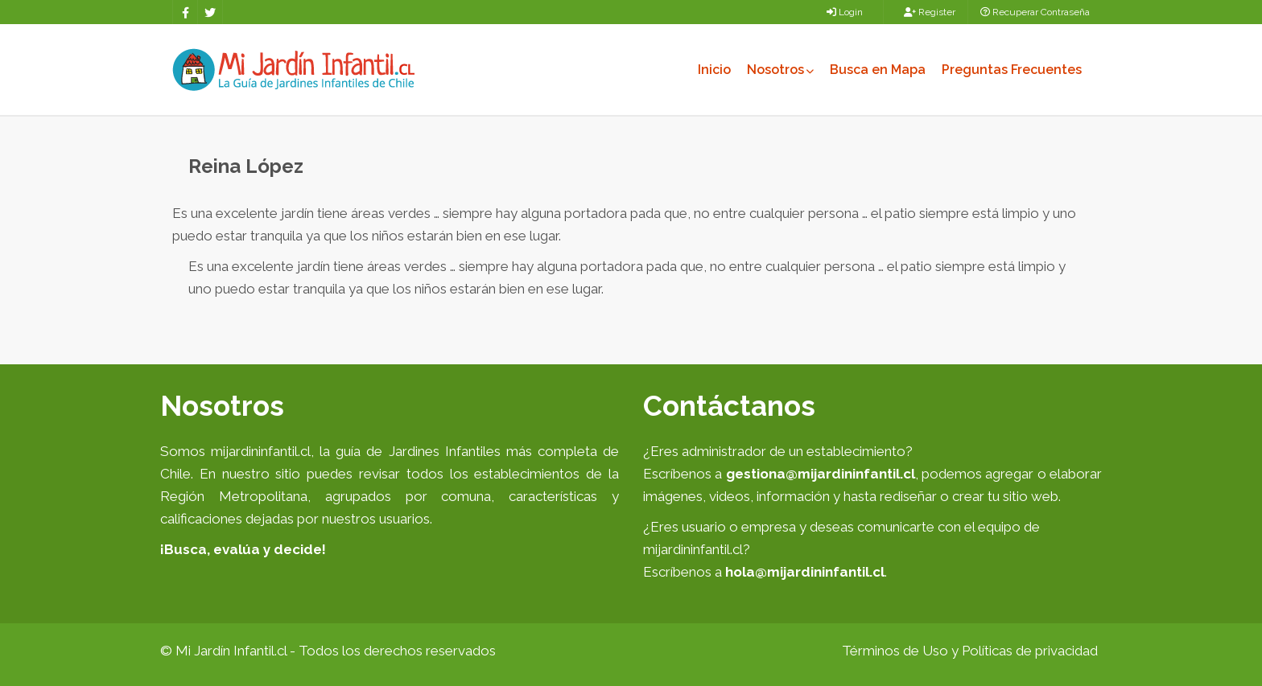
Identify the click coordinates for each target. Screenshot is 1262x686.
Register (929, 12)
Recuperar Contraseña (1035, 12)
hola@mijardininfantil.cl (805, 572)
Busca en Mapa (878, 69)
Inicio (714, 69)
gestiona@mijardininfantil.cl (820, 474)
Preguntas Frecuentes (1012, 69)
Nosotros (780, 69)
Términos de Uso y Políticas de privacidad (970, 651)
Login (845, 12)
